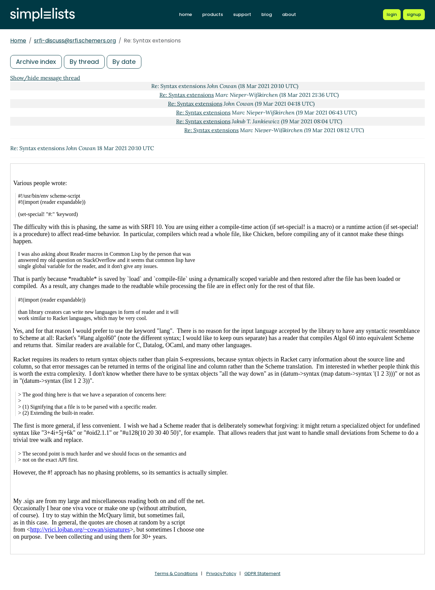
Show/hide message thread (45, 77)
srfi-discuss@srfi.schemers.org (75, 40)
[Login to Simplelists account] (392, 14)
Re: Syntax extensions (186, 94)
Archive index (36, 61)
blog (266, 14)
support (242, 14)
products (212, 14)
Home (18, 40)
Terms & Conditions (176, 573)
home (185, 14)
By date (124, 61)
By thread (84, 61)
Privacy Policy (221, 573)
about (289, 14)
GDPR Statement (262, 573)
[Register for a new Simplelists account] (414, 14)
